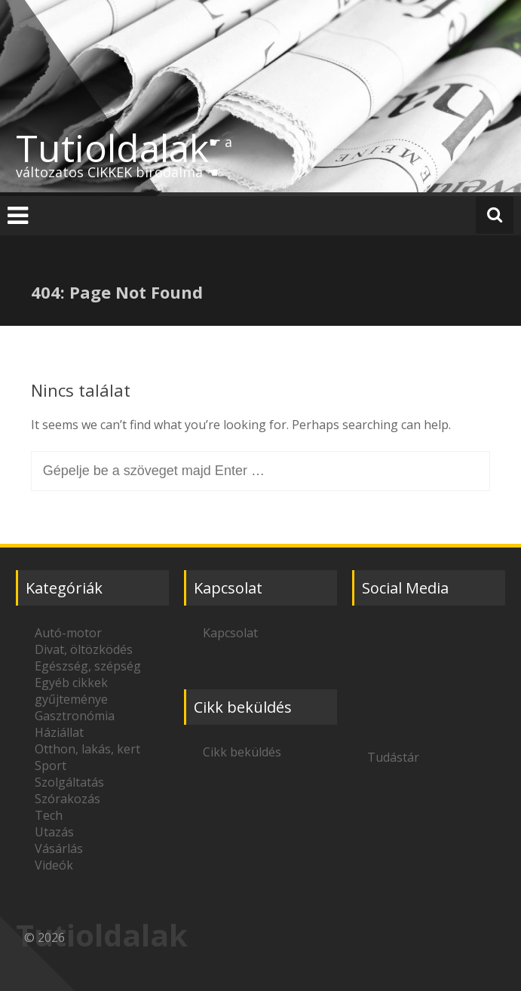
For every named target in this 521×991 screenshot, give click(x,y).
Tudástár (393, 757)
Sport (50, 765)
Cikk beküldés (242, 752)
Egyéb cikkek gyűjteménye (71, 690)
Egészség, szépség (88, 666)
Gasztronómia (75, 715)
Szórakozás (67, 798)
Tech (49, 815)
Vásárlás (59, 848)
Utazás (54, 832)
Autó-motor (68, 632)
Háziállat (59, 732)
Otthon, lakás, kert (87, 749)
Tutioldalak (112, 147)
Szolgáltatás (69, 782)
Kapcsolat (230, 632)
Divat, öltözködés (84, 649)
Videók (54, 865)
